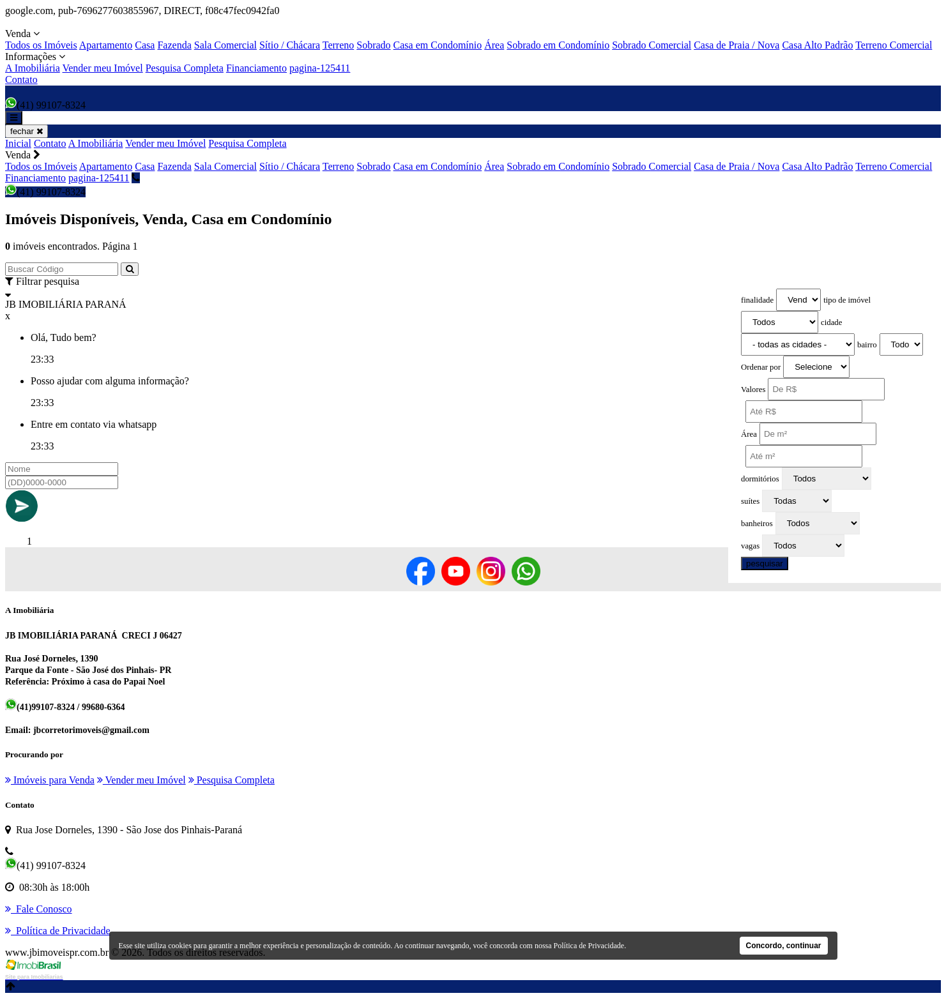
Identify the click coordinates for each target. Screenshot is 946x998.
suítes (750, 501)
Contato (21, 79)
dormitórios (760, 478)
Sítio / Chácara (289, 45)
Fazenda (174, 45)
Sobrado (373, 45)
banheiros (757, 523)
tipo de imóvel (847, 300)
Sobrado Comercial (651, 45)
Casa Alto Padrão (817, 45)
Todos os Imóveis (41, 45)
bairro (867, 344)
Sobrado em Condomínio (558, 45)
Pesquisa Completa (185, 68)
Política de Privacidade (589, 945)
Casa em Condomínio (437, 45)
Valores (753, 389)
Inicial (18, 143)
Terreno (339, 45)
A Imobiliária (32, 68)
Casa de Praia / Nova (736, 45)
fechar (26, 131)
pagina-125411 (319, 68)
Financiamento (256, 68)
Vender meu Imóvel (102, 68)
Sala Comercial (225, 45)
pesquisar (764, 563)
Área (494, 45)
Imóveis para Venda (50, 780)
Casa (145, 45)
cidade (831, 322)
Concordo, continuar (783, 945)
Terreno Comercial (893, 45)
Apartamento (106, 45)
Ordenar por (761, 367)
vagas (750, 545)
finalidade (757, 300)
